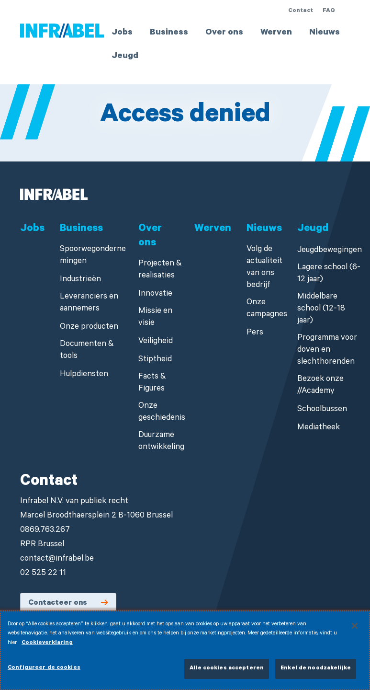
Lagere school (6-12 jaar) (328, 274)
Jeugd (125, 56)
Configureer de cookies (44, 672)
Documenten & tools (87, 350)
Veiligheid (155, 341)
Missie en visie (155, 317)
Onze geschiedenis (161, 412)
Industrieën (80, 280)
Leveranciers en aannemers (89, 303)
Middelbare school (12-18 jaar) (321, 309)
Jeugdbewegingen (329, 250)
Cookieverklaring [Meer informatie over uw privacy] (47, 647)
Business (169, 33)
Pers (255, 333)
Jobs (122, 33)
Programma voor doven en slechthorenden (327, 350)
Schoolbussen (322, 409)
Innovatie (155, 294)
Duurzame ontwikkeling (161, 441)
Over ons (224, 33)
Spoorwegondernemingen (93, 255)
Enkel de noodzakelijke (315, 672)
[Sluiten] (354, 629)
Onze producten (89, 327)
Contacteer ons (57, 603)
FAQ (329, 11)
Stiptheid (155, 360)
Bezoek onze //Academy (320, 385)
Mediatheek (318, 428)
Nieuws (324, 33)
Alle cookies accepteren (227, 672)
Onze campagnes (267, 309)
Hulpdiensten (84, 375)
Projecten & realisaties (160, 270)
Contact (300, 11)
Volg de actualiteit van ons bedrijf (264, 267)
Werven (276, 33)
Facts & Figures (152, 383)
